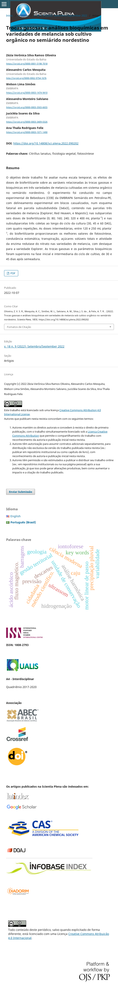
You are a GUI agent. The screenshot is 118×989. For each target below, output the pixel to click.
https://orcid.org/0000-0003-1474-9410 (26, 92)
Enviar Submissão (20, 492)
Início (9, 15)
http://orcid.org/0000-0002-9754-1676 (26, 78)
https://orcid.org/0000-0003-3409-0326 (26, 121)
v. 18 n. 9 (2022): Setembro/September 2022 (60, 15)
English (15, 516)
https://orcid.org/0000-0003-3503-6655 (26, 107)
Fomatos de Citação (19, 327)
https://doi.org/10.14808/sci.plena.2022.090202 (46, 143)
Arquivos (23, 15)
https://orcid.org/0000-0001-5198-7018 (26, 63)
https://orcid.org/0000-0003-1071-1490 (26, 132)
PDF (12, 273)
